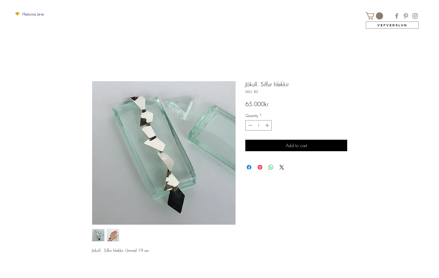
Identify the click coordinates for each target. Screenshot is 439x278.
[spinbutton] (258, 125)
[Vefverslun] (392, 25)
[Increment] (267, 125)
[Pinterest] (405, 16)
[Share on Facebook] (249, 167)
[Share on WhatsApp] (270, 167)
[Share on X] (281, 167)
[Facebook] (396, 16)
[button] (17, 13)
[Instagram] (415, 16)
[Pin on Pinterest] (260, 167)
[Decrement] (249, 125)
